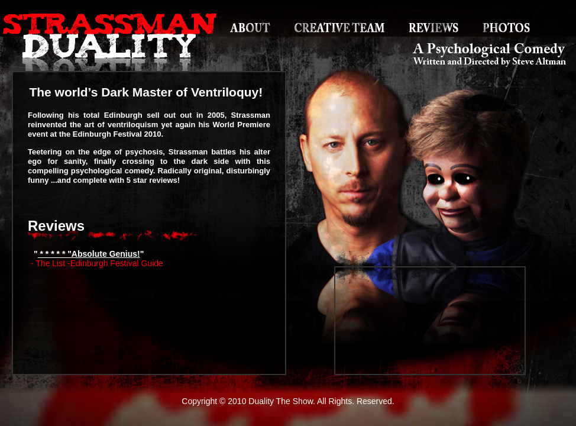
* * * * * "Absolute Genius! (89, 254)
